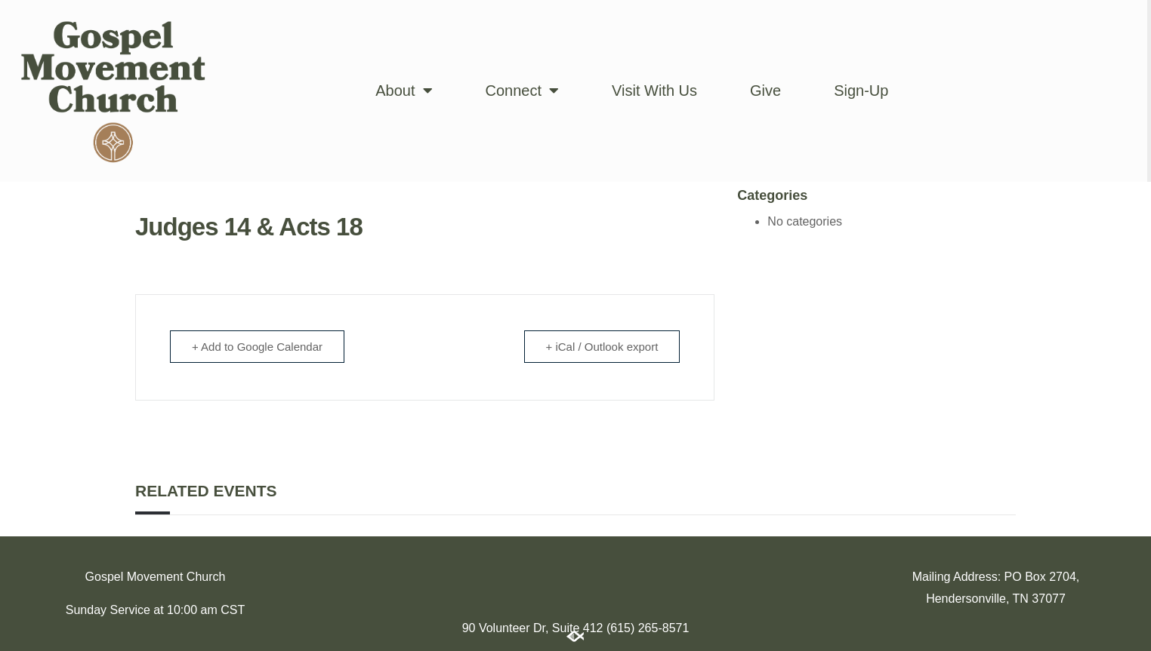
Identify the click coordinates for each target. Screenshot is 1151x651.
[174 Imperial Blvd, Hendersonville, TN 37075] (575, 573)
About (403, 90)
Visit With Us (654, 90)
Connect (523, 90)
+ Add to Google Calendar (257, 346)
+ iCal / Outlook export (602, 346)
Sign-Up (861, 90)
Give (765, 90)
